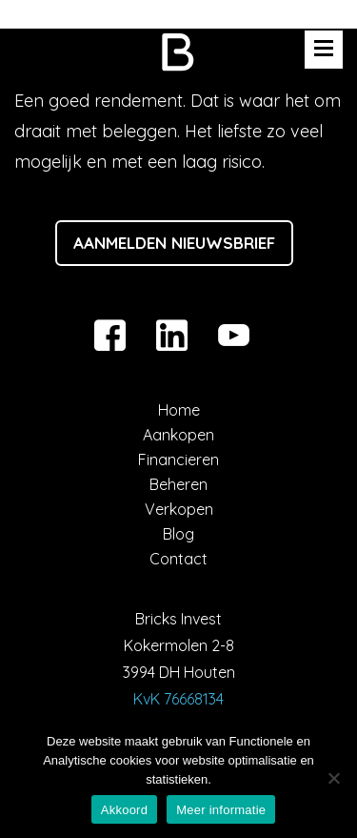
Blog (178, 533)
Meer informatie (221, 810)
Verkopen (179, 509)
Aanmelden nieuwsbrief (174, 243)
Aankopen (178, 434)
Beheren (178, 484)
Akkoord (124, 810)
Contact (178, 558)
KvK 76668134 (178, 698)
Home (179, 409)
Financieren (178, 459)
